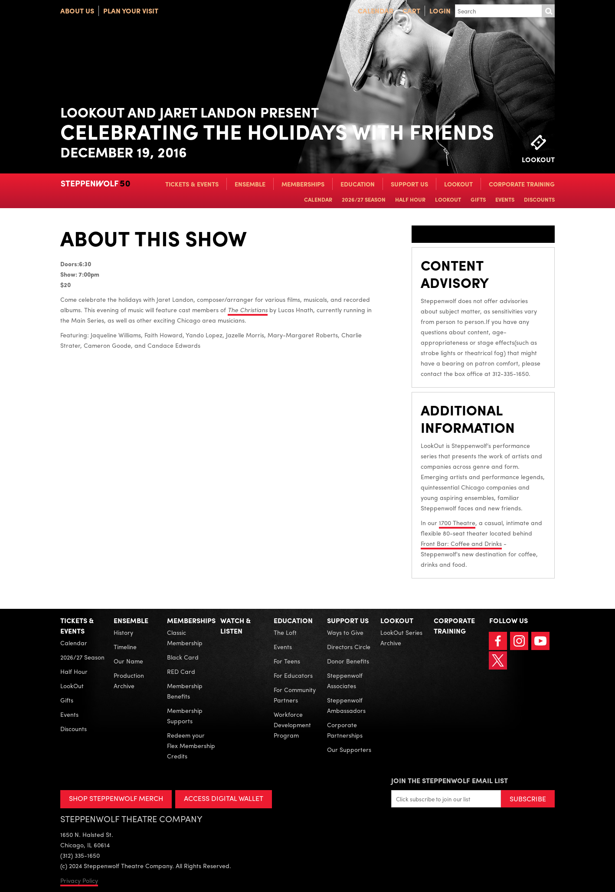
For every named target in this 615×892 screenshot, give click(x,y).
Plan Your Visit (130, 11)
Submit (548, 10)
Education (357, 184)
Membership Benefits (185, 690)
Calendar (375, 11)
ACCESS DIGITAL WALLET (223, 798)
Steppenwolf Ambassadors (346, 705)
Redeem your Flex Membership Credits (191, 745)
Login (440, 11)
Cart (411, 11)
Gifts (478, 199)
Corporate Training (522, 184)
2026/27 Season (364, 199)
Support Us (409, 184)
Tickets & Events (192, 184)
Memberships (302, 184)
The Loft (285, 632)
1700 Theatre (457, 522)
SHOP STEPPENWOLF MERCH (116, 798)
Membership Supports (185, 715)
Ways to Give (345, 632)
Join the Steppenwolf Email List (449, 780)
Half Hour (410, 199)
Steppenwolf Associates (345, 680)
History (123, 632)
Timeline (125, 646)
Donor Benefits (348, 661)
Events (504, 199)
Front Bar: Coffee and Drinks (461, 543)
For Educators (293, 675)
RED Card (181, 671)
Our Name (128, 661)
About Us (77, 11)
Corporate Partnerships (345, 729)
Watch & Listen (235, 625)
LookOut (458, 184)
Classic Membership (185, 637)
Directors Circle (348, 646)
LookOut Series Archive (401, 637)
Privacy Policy (79, 880)
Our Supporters (349, 749)
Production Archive (129, 680)
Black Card (183, 657)
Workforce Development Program (292, 724)
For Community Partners (295, 694)
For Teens (287, 661)
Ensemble (250, 184)
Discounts (539, 199)
